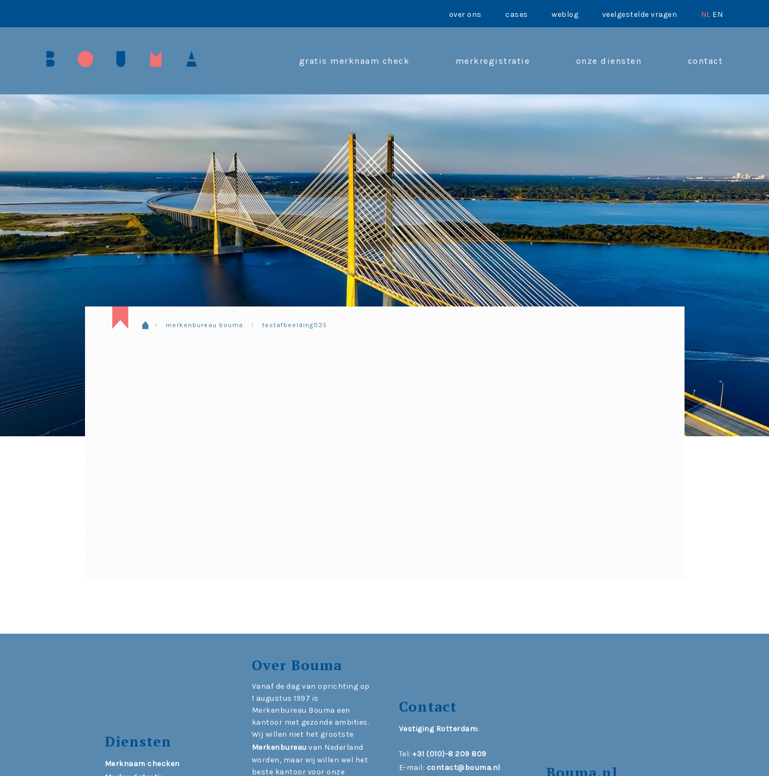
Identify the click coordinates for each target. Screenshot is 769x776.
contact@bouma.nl (463, 767)
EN (717, 14)
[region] (384, 231)
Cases (516, 14)
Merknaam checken (142, 763)
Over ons (465, 14)
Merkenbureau (279, 747)
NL (706, 14)
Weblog (565, 14)
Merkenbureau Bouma (204, 325)
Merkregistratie (493, 61)
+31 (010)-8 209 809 (450, 754)
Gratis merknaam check (354, 61)
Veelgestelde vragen (639, 14)
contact (705, 61)
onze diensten (609, 61)
